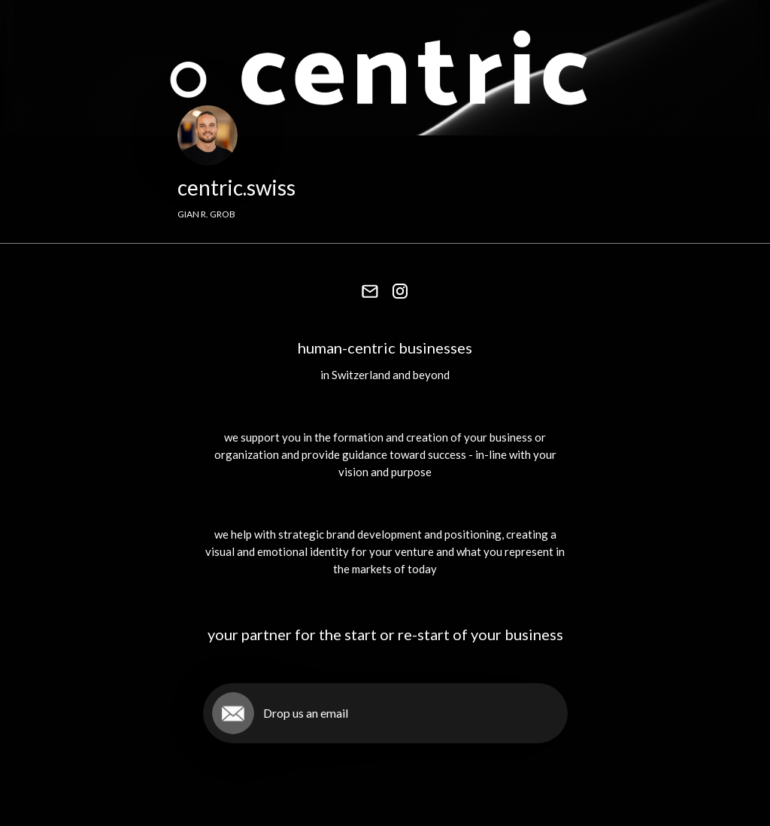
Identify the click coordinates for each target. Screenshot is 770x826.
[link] (370, 291)
